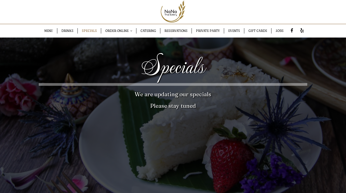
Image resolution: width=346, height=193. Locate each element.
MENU (48, 31)
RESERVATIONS (176, 31)
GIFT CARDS (257, 31)
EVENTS (234, 31)
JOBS (280, 31)
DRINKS (67, 31)
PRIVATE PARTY (208, 31)
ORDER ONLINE (118, 31)
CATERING (148, 31)
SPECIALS (89, 31)
